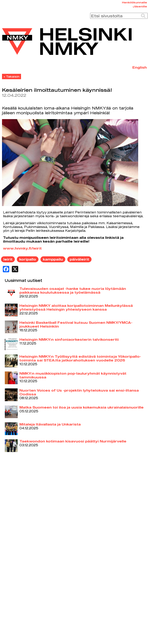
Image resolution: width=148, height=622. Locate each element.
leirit (7, 259)
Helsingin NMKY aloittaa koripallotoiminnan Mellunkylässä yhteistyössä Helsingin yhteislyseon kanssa (76, 307)
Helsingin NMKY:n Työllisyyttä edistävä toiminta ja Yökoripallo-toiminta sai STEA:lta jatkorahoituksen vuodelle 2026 (80, 358)
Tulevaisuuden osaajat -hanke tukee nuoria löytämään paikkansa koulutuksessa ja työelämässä (72, 290)
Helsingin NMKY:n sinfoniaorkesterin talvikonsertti (69, 339)
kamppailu (53, 259)
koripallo (27, 259)
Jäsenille (140, 6)
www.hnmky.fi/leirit (22, 248)
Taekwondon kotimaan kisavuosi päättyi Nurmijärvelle (72, 441)
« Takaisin (11, 76)
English (139, 67)
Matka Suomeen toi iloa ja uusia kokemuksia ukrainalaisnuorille (81, 407)
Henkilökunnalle (134, 2)
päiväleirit (79, 259)
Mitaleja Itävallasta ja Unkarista (50, 424)
